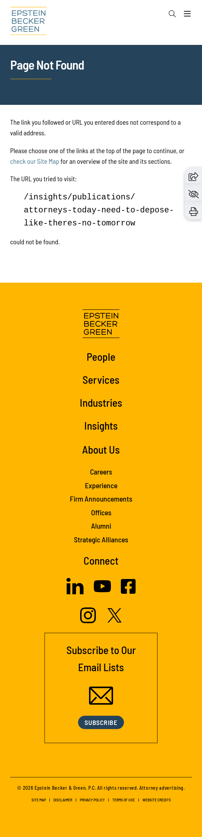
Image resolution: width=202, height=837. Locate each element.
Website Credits (156, 799)
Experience (101, 485)
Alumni (101, 525)
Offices (101, 512)
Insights (101, 425)
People (101, 356)
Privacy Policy (92, 799)
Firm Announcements (101, 498)
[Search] (172, 13)
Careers (101, 471)
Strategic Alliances (101, 539)
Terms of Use (123, 799)
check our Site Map (34, 161)
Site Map (38, 799)
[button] (193, 176)
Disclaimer (62, 799)
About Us (101, 449)
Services (101, 379)
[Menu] (187, 15)
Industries (101, 402)
